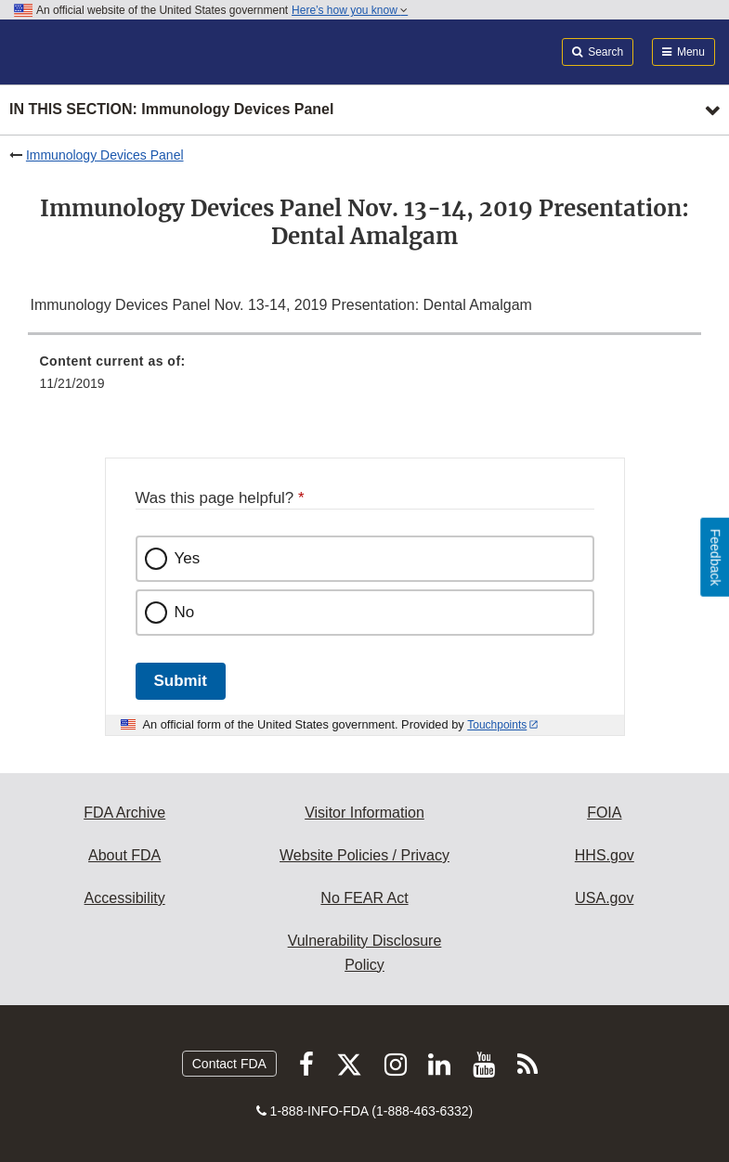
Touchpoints (497, 724)
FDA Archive (124, 812)
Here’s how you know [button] (350, 10)
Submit (180, 681)
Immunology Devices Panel (105, 155)
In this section (171, 110)
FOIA (604, 812)
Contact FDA (229, 1063)
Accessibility (125, 898)
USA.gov (604, 898)
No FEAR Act (364, 898)
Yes (188, 558)
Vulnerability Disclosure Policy (365, 953)
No (185, 612)
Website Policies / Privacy (364, 855)
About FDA (124, 855)
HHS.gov (604, 855)
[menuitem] (365, 378)
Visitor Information (364, 812)
